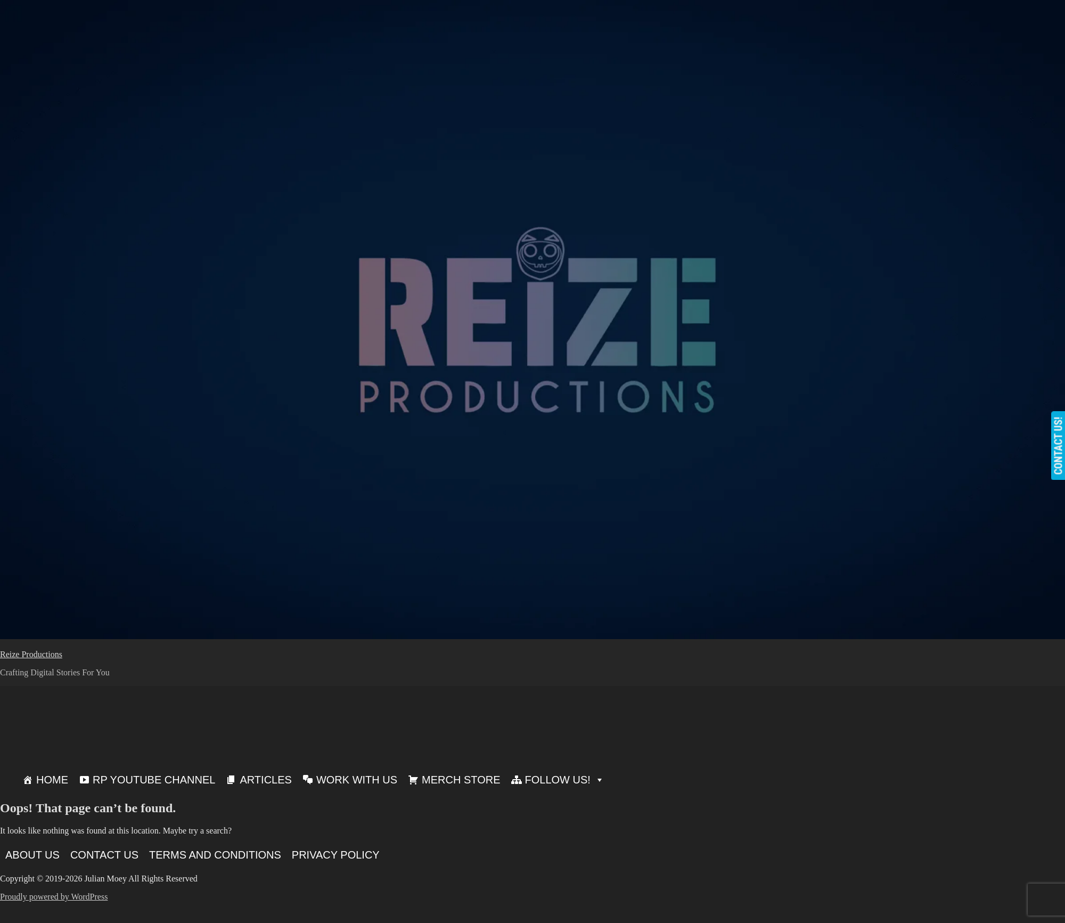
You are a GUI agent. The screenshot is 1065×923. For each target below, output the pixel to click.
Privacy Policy (336, 855)
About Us (32, 855)
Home (52, 780)
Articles (265, 780)
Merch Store (461, 780)
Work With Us (356, 780)
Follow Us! (564, 780)
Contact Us (104, 855)
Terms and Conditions (215, 855)
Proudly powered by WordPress (54, 896)
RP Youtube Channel (154, 780)
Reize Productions (31, 654)
